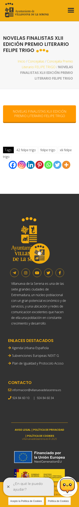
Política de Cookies (58, 501)
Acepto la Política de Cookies (26, 501)
